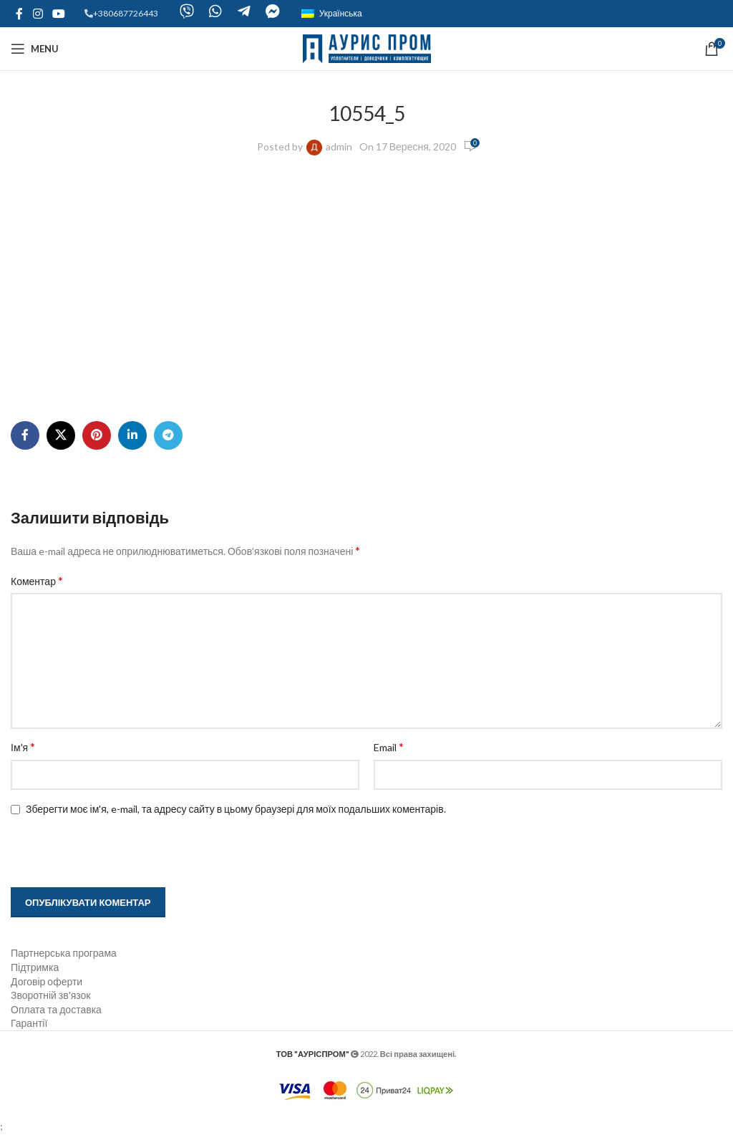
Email (389, 746)
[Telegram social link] (168, 435)
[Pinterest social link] (96, 435)
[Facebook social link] (19, 13)
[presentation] (102, 853)
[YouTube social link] (58, 13)
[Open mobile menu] (35, 48)
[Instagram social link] (37, 13)
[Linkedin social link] (132, 435)
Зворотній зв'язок (50, 995)
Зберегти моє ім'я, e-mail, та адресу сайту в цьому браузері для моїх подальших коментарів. (236, 809)
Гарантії (29, 1023)
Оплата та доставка (56, 1009)
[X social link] (61, 435)
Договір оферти (46, 981)
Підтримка (35, 967)
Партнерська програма (64, 953)
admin (339, 146)
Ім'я (23, 746)
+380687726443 (125, 13)
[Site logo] (367, 48)
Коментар (37, 580)
